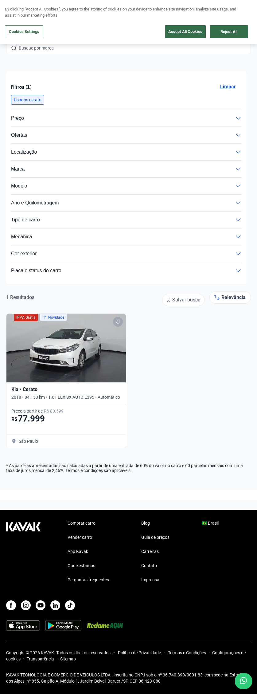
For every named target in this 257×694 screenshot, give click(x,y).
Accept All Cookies (185, 31)
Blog (145, 523)
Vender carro (80, 537)
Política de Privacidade (140, 652)
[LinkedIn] (55, 605)
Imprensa (150, 579)
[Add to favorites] (118, 322)
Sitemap (68, 658)
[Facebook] (11, 605)
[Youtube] (40, 605)
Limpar (228, 87)
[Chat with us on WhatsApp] (243, 681)
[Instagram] (26, 605)
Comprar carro (81, 523)
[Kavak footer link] (23, 552)
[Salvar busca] (183, 300)
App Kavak (78, 551)
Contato (149, 565)
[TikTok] (70, 605)
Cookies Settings (24, 31)
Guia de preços (155, 537)
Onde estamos (81, 565)
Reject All (228, 31)
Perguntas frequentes (88, 579)
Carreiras (150, 551)
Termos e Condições (187, 652)
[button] (27, 100)
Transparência (40, 658)
